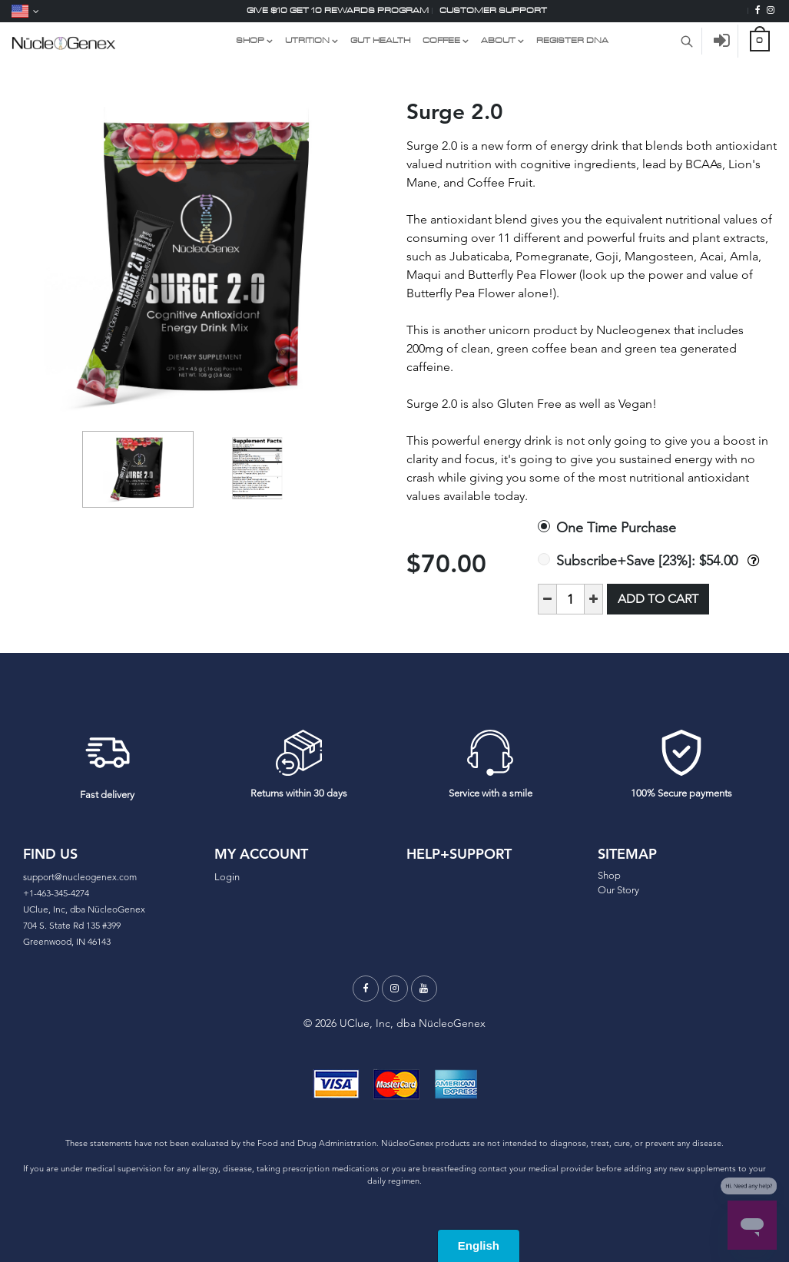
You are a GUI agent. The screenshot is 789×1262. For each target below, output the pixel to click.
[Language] (25, 11)
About (498, 40)
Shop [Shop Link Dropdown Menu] (250, 40)
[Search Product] (686, 41)
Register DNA (572, 40)
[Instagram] (770, 11)
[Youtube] (424, 988)
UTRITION (307, 40)
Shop (609, 875)
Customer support (493, 10)
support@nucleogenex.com (80, 877)
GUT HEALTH (380, 40)
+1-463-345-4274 (56, 893)
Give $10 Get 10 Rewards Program (338, 10)
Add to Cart (658, 598)
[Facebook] (758, 11)
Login (227, 877)
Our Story (618, 890)
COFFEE (441, 40)
